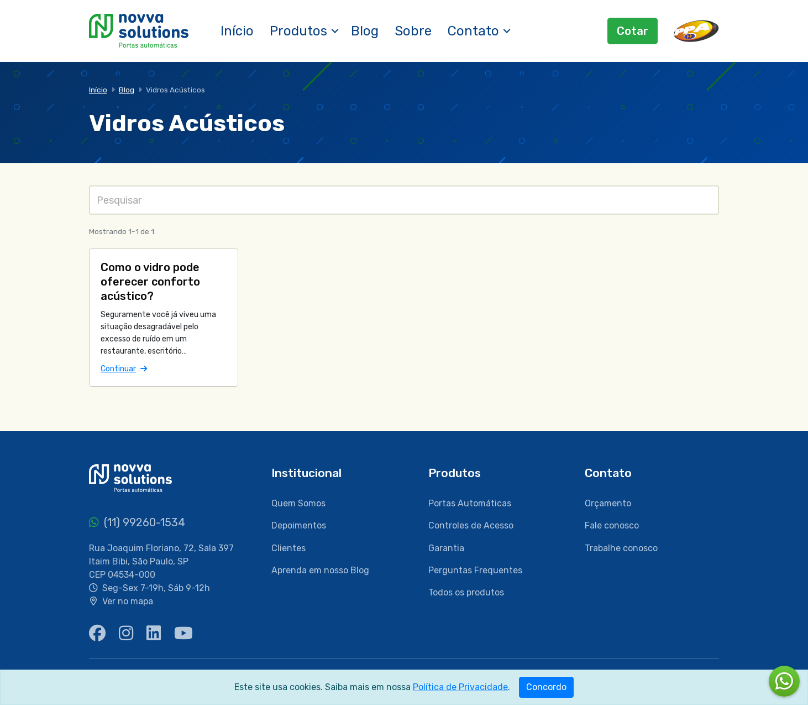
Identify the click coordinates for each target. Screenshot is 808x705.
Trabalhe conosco (621, 548)
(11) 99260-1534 (137, 522)
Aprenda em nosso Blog (320, 570)
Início (237, 31)
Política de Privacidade (460, 687)
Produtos (298, 31)
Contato (473, 31)
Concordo (546, 687)
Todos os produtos (466, 592)
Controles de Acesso (470, 525)
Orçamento (608, 503)
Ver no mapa (127, 601)
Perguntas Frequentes (475, 570)
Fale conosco (612, 525)
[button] (335, 31)
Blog (365, 31)
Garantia (446, 548)
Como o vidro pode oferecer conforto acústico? (150, 282)
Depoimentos (298, 525)
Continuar (124, 368)
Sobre (413, 31)
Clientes (288, 548)
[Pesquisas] (404, 200)
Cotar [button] (632, 31)
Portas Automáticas (469, 503)
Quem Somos (298, 503)
